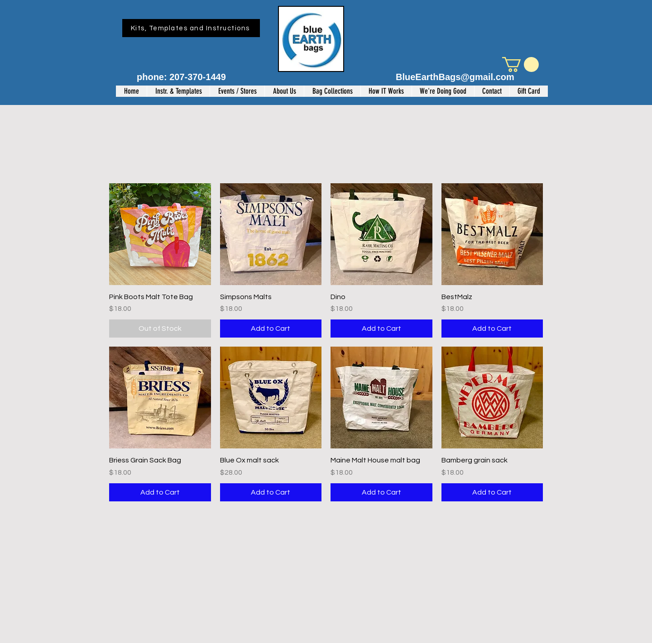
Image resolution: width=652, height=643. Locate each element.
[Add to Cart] (271, 328)
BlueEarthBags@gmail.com (455, 77)
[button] (520, 64)
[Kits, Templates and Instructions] (191, 28)
